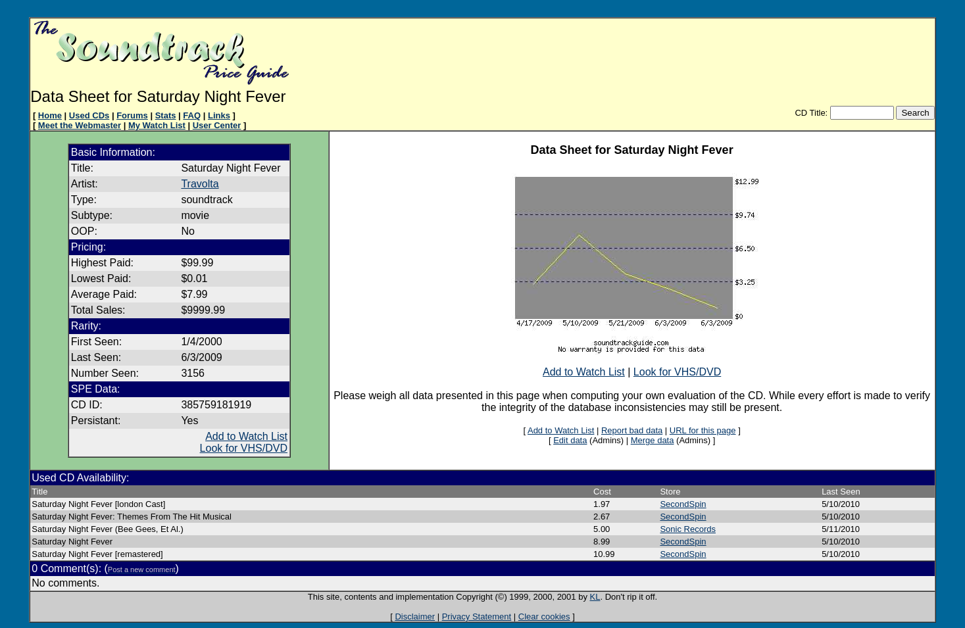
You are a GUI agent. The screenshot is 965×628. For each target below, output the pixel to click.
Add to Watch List (246, 436)
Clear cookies (544, 616)
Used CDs (89, 115)
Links (219, 115)
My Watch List (157, 125)
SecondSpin (683, 504)
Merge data (652, 440)
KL (595, 597)
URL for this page (703, 430)
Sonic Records (688, 529)
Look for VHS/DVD (243, 448)
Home (50, 115)
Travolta (199, 183)
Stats (165, 115)
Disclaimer (415, 616)
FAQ (192, 115)
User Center (217, 125)
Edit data (570, 440)
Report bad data (631, 430)
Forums (132, 115)
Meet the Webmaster (79, 125)
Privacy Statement (477, 616)
